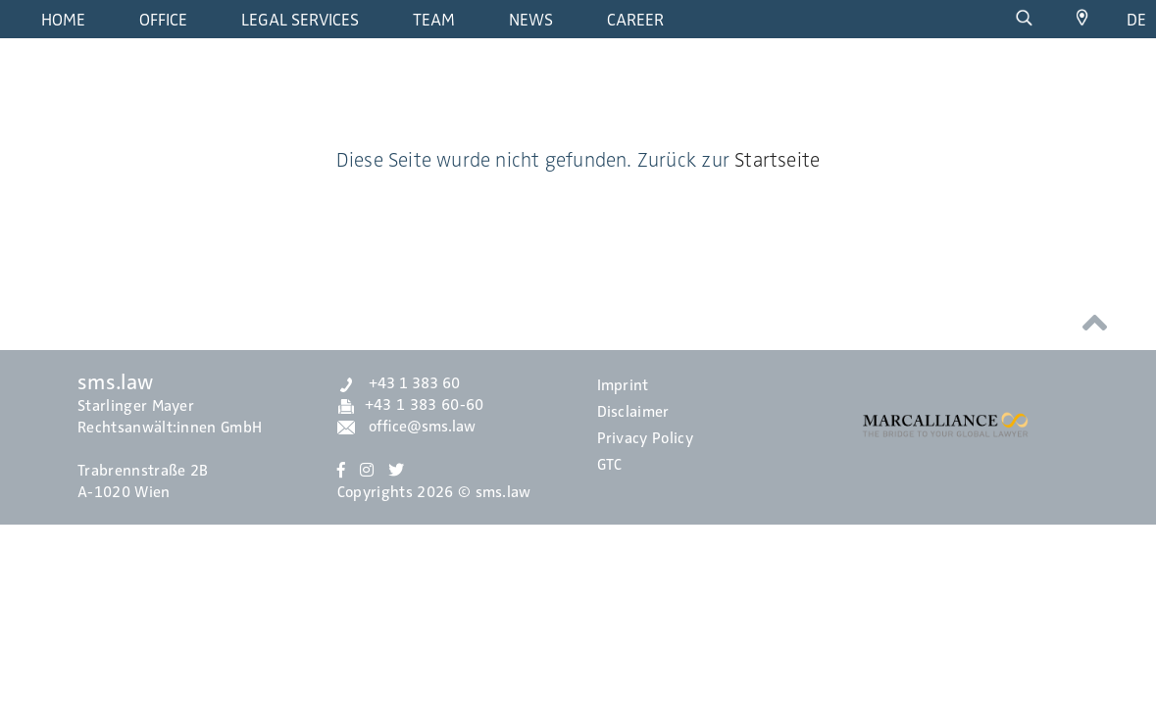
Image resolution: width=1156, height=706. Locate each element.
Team (434, 19)
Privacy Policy (645, 438)
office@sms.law (406, 426)
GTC (610, 465)
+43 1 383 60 (398, 383)
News (531, 19)
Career (635, 19)
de (1136, 19)
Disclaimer (633, 412)
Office (163, 19)
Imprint (623, 385)
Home (63, 19)
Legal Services (300, 19)
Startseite (777, 160)
